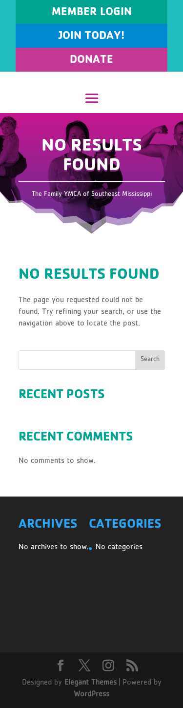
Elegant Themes (90, 683)
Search (150, 359)
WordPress (91, 695)
